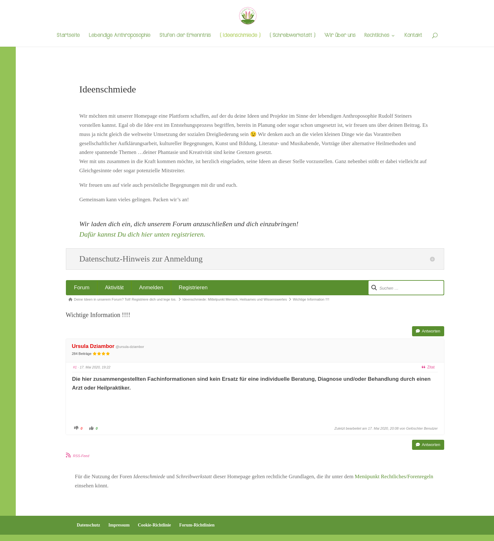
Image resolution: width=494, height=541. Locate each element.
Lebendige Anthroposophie (119, 36)
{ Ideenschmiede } (240, 36)
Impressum (119, 525)
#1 (75, 367)
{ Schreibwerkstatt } (292, 36)
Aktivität (114, 288)
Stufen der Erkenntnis (185, 36)
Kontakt (413, 36)
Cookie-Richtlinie (154, 525)
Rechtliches (376, 36)
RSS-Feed (81, 456)
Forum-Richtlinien (197, 525)
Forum (82, 288)
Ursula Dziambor (93, 346)
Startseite (68, 36)
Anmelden (151, 288)
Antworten (428, 331)
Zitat (428, 367)
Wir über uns (339, 36)
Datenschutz (88, 525)
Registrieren (193, 288)
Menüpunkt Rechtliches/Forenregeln (394, 476)
